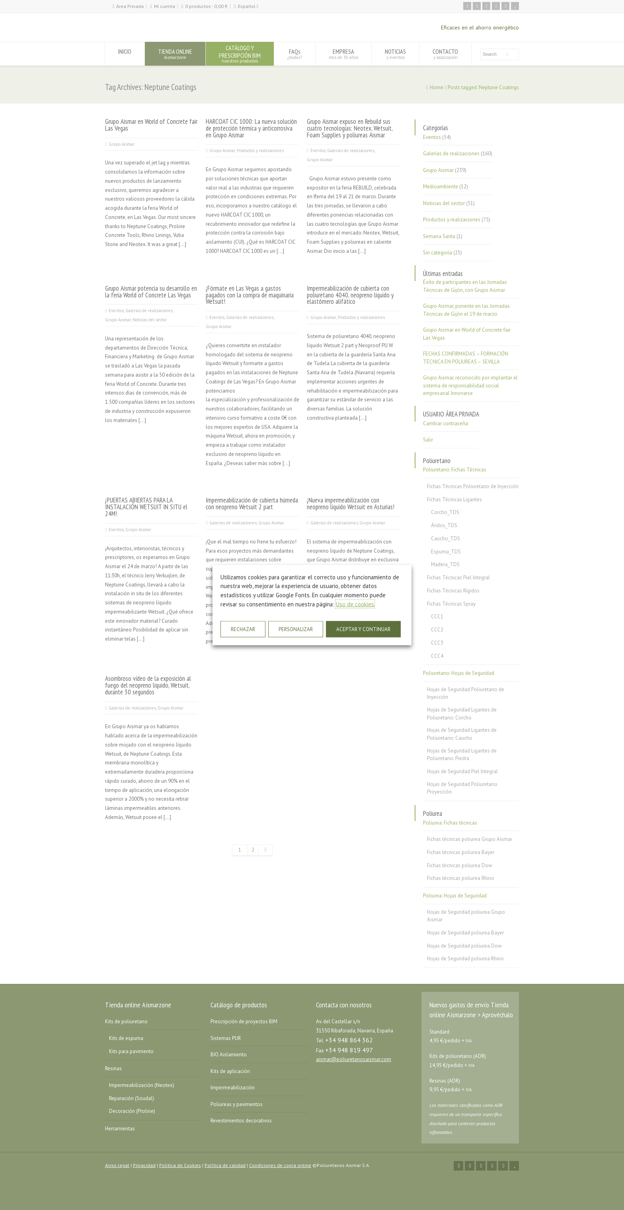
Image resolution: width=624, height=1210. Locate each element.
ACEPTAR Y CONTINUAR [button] (363, 629)
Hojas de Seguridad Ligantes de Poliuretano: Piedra (462, 754)
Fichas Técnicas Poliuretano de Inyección (473, 486)
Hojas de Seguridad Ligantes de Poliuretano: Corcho (462, 713)
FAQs (294, 53)
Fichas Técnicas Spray (451, 603)
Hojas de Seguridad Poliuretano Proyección (462, 788)
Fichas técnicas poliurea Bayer (460, 852)
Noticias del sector (150, 320)
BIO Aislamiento (229, 1054)
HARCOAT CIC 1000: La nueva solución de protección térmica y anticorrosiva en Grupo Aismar (251, 128)
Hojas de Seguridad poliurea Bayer (465, 932)
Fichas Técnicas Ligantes (454, 499)
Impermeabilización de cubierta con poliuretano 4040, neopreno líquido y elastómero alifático (350, 295)
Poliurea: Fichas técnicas (450, 822)
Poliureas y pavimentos (237, 1104)
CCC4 (437, 656)
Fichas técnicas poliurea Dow (459, 865)
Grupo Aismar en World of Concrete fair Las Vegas (151, 125)
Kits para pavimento (131, 1051)
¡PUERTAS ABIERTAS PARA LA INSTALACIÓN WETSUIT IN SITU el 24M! (146, 507)
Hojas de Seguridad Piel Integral (462, 771)
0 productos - (206, 6)
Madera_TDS (445, 564)
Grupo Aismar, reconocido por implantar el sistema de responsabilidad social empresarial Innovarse (470, 385)
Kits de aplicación (230, 1071)
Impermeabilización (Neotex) (141, 1085)
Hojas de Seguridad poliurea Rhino (465, 958)
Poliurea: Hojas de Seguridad (455, 895)
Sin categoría (437, 252)
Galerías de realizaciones (350, 150)
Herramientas (120, 1128)
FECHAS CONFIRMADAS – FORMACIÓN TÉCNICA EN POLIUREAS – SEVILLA (465, 357)
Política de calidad (225, 1165)
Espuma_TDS (446, 551)
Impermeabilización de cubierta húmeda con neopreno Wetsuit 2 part (252, 503)
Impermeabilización (233, 1087)
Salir (428, 439)
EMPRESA (343, 53)
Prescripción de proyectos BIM (244, 1021)
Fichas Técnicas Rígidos (453, 590)
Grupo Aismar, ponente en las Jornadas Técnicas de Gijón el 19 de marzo (466, 310)
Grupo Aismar (122, 144)
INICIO (124, 53)
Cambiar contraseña (445, 423)
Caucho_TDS (445, 538)
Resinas (113, 1068)
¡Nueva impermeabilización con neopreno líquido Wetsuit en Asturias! (350, 503)
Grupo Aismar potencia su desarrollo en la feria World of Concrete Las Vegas (151, 291)
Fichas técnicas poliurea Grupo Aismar (469, 839)
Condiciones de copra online (280, 1165)
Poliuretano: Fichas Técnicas (454, 469)
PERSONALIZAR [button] (296, 629)
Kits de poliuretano (126, 1021)
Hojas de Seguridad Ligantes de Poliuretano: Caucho (462, 734)
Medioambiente (440, 186)
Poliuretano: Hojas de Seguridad (458, 673)
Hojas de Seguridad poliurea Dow (464, 945)
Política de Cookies (180, 1165)
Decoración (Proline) (132, 1111)
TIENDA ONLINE (175, 53)
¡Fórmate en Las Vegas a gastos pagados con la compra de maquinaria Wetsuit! (250, 295)
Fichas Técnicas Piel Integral (458, 577)
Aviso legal (117, 1165)
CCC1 (437, 616)
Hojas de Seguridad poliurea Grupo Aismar (466, 916)
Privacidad (144, 1165)
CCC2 (437, 629)
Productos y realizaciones (260, 150)
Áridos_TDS (444, 525)
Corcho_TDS (445, 512)
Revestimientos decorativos (241, 1120)
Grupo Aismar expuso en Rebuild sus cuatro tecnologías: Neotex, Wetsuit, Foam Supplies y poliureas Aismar (349, 128)
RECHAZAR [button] (243, 629)
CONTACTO (445, 53)
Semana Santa (439, 236)
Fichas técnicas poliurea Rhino (460, 878)
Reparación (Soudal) (131, 1098)
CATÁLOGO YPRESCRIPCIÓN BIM (240, 53)
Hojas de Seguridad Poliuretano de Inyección (465, 693)
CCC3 (437, 642)
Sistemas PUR (226, 1038)
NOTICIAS (395, 53)
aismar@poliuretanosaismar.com (353, 1059)
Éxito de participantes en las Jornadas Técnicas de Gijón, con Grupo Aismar (465, 286)
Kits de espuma (126, 1038)
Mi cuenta (164, 6)
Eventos (318, 150)
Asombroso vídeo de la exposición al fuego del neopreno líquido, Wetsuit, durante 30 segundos (148, 685)
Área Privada (130, 6)
